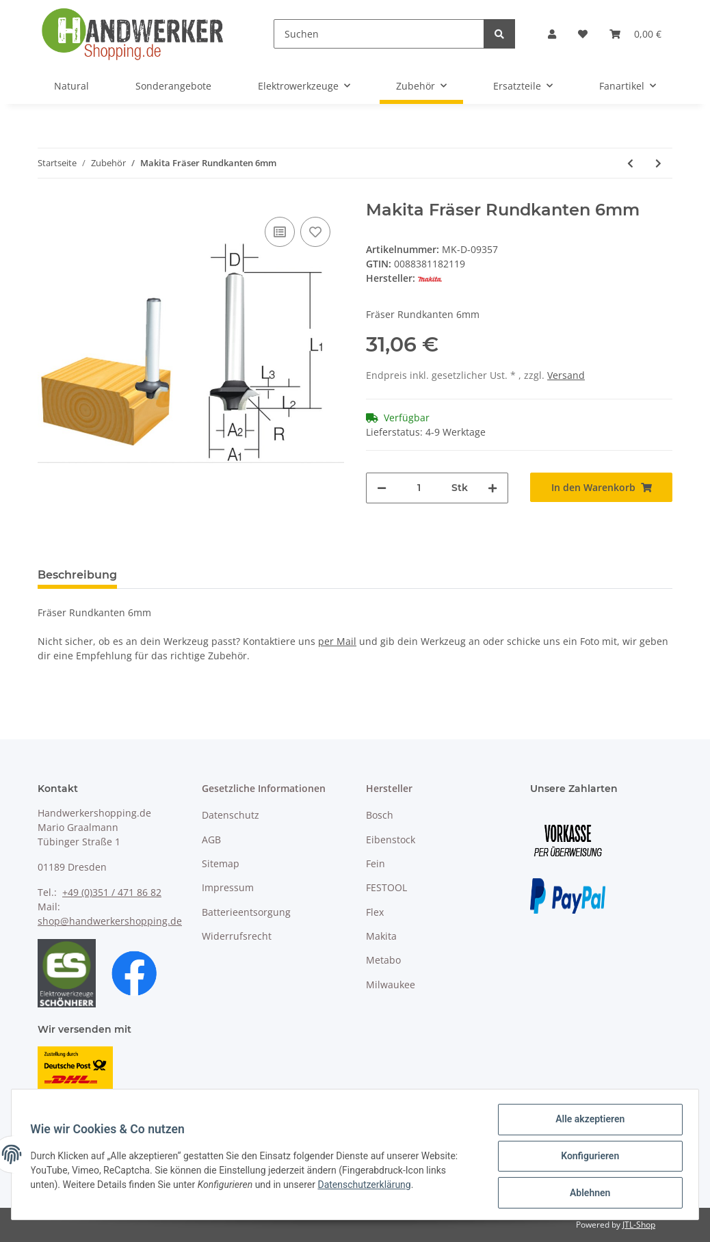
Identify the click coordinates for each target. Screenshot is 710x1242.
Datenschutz (230, 814)
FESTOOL (386, 887)
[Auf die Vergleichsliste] (280, 232)
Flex (375, 912)
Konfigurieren (586, 1157)
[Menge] (419, 488)
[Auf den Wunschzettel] (315, 232)
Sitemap (220, 863)
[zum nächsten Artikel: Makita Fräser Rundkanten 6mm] (658, 163)
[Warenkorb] (635, 33)
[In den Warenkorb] (601, 487)
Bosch (379, 814)
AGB (211, 839)
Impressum (228, 887)
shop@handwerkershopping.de (110, 920)
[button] (552, 33)
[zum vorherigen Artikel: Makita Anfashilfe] (630, 163)
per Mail (337, 641)
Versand (566, 375)
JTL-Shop (638, 1224)
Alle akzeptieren (586, 1122)
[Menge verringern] (382, 488)
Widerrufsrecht (237, 935)
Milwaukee (390, 984)
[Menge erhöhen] (492, 488)
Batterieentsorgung (246, 912)
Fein (375, 863)
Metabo (383, 959)
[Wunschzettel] (583, 33)
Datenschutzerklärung (367, 1186)
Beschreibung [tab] (77, 574)
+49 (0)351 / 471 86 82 (111, 892)
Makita (381, 935)
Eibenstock (390, 839)
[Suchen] (379, 34)
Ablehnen (586, 1193)
